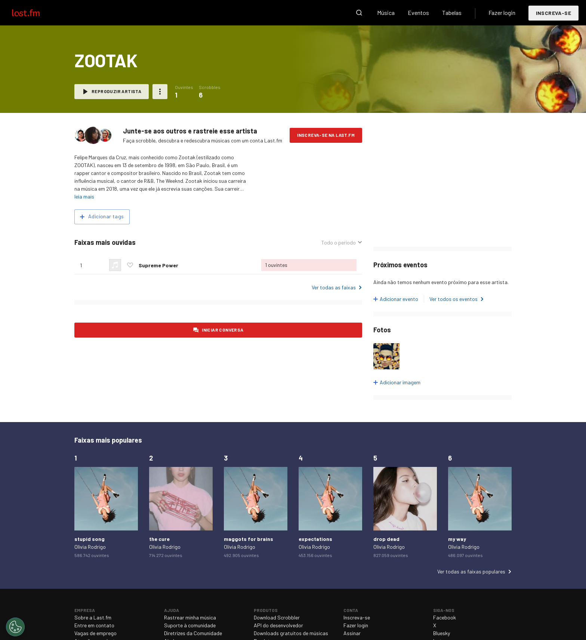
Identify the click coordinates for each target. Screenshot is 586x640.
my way (457, 539)
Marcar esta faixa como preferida (130, 265)
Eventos (418, 12)
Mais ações (159, 91)
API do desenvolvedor (278, 625)
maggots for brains (248, 539)
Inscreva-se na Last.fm (326, 135)
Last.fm (34, 12)
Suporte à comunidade (190, 625)
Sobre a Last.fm (92, 617)
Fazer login (501, 12)
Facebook (444, 617)
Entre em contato (94, 625)
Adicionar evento (399, 299)
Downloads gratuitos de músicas (291, 633)
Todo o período (338, 242)
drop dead (386, 539)
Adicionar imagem (400, 382)
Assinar (352, 633)
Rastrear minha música (190, 617)
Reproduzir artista (116, 91)
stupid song (89, 539)
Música (386, 12)
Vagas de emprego (95, 633)
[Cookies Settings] (15, 627)
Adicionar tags (106, 216)
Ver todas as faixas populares (471, 571)
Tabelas (452, 12)
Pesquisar (359, 12)
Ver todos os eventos (453, 299)
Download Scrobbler (277, 617)
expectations (315, 539)
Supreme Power (158, 265)
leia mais (84, 196)
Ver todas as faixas (334, 287)
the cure (159, 539)
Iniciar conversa (222, 329)
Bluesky (441, 633)
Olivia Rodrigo (90, 547)
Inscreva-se (553, 13)
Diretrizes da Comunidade (193, 633)
